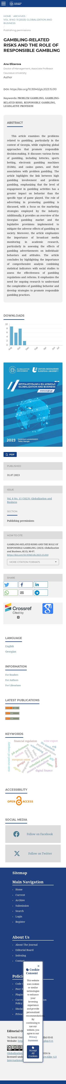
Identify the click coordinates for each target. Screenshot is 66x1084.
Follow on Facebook (33, 834)
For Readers (11, 674)
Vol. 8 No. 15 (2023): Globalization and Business (28, 21)
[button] (11, 585)
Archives (19, 16)
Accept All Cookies (33, 1052)
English (9, 646)
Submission (22, 905)
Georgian (10, 651)
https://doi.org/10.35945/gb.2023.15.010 (33, 89)
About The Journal (26, 944)
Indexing (20, 955)
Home (7, 16)
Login (18, 916)
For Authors (11, 680)
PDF (11, 454)
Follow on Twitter (33, 853)
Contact (19, 960)
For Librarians (13, 685)
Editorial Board (24, 950)
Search (19, 911)
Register (20, 921)
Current (20, 895)
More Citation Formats (25, 562)
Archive (20, 900)
